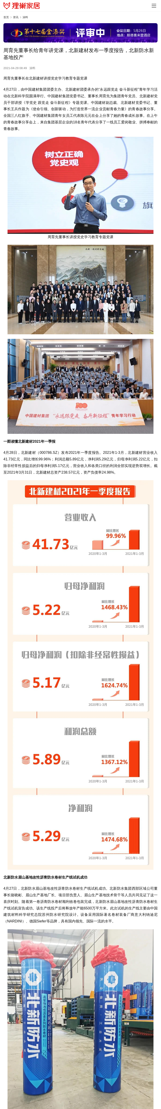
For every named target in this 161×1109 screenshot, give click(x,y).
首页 (6, 17)
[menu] (154, 6)
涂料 (32, 68)
